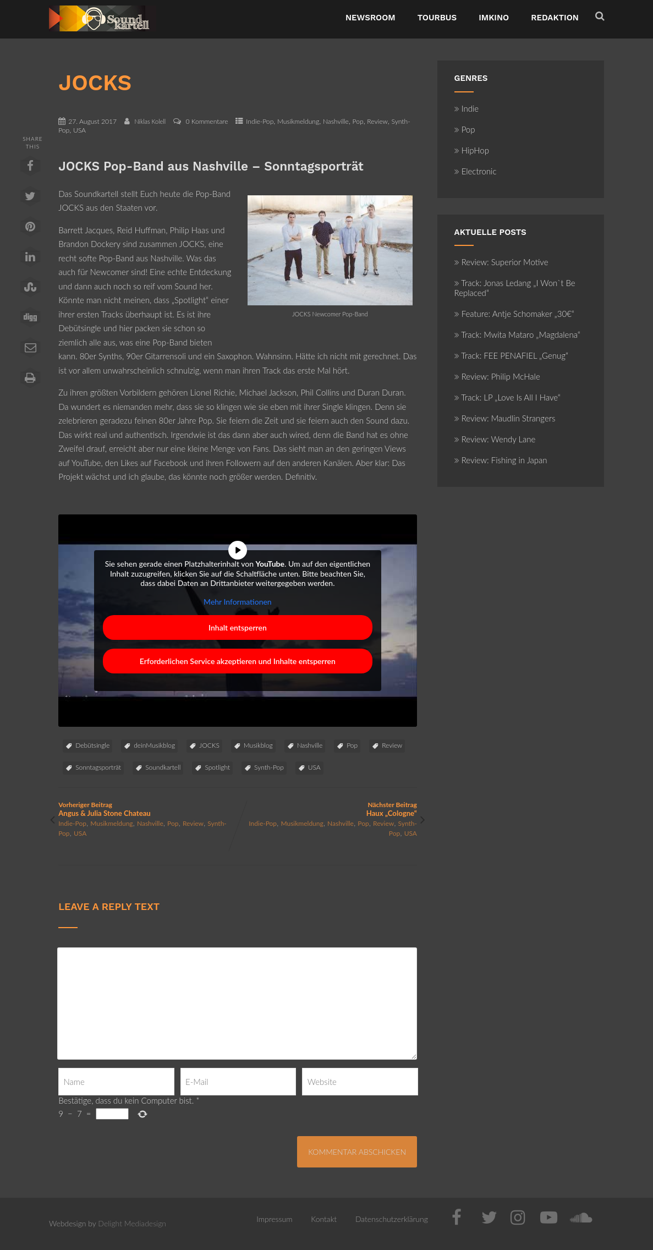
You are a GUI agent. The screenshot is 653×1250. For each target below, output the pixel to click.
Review (377, 121)
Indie (466, 108)
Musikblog (258, 745)
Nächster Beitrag (327, 809)
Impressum (274, 1219)
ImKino (494, 18)
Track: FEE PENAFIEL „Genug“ (511, 355)
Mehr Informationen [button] (238, 601)
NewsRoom (370, 18)
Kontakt (324, 1219)
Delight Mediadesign (132, 1223)
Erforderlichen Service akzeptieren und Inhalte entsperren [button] (238, 661)
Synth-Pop (269, 767)
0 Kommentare (206, 121)
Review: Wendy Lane (495, 439)
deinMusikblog (154, 745)
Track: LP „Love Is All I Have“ (507, 397)
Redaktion (555, 18)
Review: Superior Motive (501, 262)
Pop (358, 121)
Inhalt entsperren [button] (237, 627)
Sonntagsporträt (98, 767)
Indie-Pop (259, 121)
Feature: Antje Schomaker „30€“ (514, 314)
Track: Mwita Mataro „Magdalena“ (517, 334)
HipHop (471, 150)
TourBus (437, 18)
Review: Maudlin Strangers (505, 418)
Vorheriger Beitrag (148, 809)
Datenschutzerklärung (391, 1219)
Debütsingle (92, 745)
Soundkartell (162, 767)
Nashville (336, 121)
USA (79, 130)
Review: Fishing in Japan (500, 460)
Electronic (475, 171)
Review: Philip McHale (497, 376)
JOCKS (209, 745)
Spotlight (217, 767)
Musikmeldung (298, 121)
